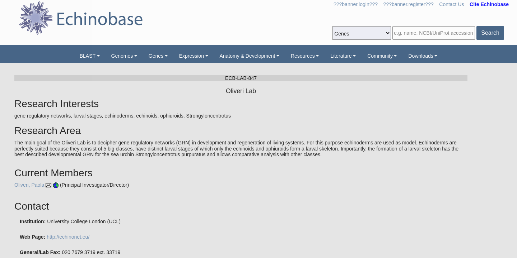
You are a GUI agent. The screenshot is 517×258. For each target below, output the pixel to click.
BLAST (88, 56)
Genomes (122, 56)
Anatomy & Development (247, 56)
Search (490, 33)
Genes (156, 56)
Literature (340, 56)
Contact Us (451, 4)
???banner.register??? (408, 4)
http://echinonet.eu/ (68, 237)
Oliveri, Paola (29, 185)
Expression (191, 56)
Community (380, 56)
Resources (303, 56)
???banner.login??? (356, 4)
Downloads (420, 56)
